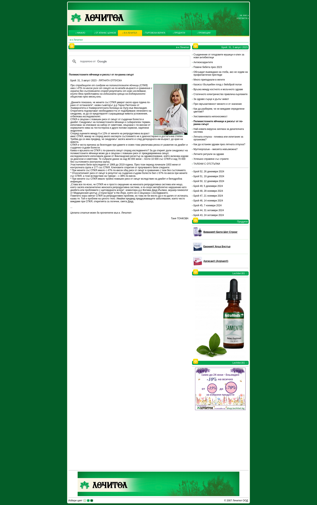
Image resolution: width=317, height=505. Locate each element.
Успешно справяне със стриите (211, 159)
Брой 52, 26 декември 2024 (208, 171)
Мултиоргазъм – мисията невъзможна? (215, 149)
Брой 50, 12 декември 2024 (208, 181)
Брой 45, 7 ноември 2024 (207, 205)
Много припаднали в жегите (209, 79)
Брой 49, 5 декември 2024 (208, 186)
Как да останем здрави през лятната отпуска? (219, 144)
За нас (243, 15)
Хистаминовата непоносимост (210, 116)
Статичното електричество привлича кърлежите (220, 94)
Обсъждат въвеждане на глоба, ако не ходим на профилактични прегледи (220, 73)
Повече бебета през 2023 (207, 67)
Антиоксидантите (203, 62)
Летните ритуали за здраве (208, 154)
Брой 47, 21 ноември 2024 (208, 195)
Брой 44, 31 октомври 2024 (208, 210)
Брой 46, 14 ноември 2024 (208, 200)
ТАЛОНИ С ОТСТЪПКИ (206, 163)
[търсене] (129, 61)
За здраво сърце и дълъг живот (211, 99)
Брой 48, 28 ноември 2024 (208, 191)
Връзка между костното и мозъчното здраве (218, 89)
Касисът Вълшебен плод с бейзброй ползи (217, 84)
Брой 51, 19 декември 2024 (208, 176)
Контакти (242, 18)
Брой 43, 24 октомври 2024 (208, 215)
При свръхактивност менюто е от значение (217, 104)
